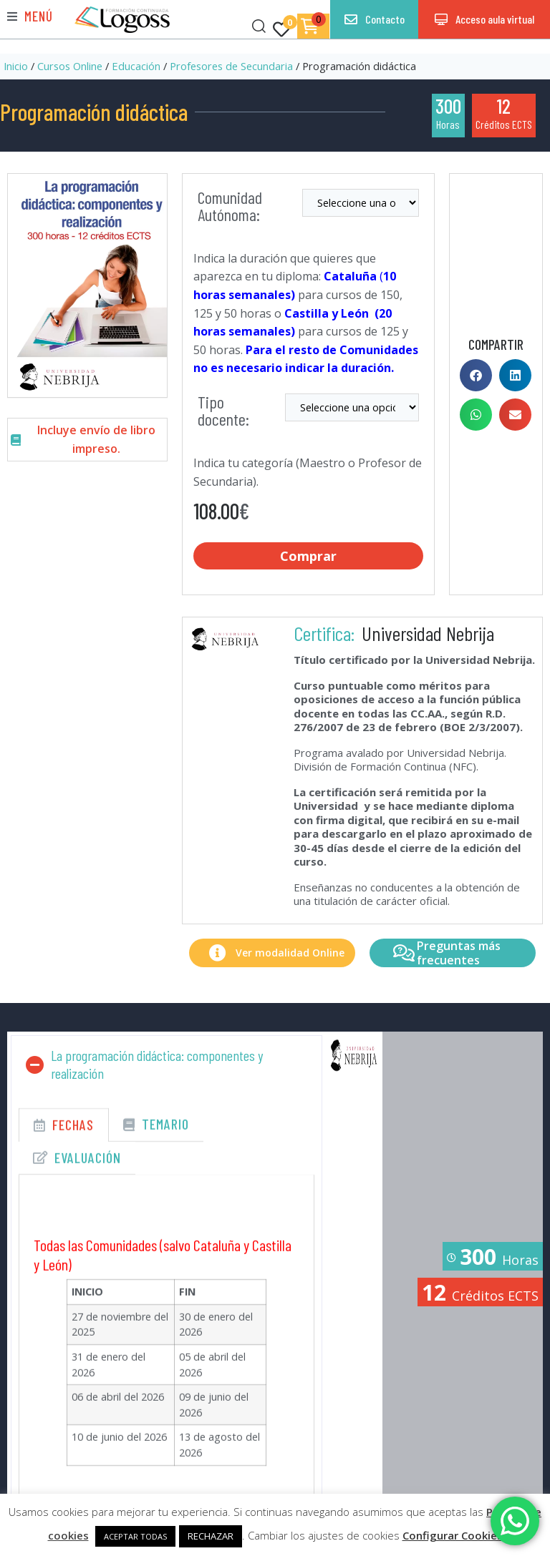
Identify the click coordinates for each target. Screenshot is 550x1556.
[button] (30, 16)
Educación (136, 66)
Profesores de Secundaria (231, 66)
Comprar (308, 554)
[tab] (64, 1135)
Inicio (16, 66)
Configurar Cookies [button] (452, 1535)
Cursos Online (69, 66)
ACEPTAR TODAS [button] (135, 1536)
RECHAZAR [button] (210, 1536)
